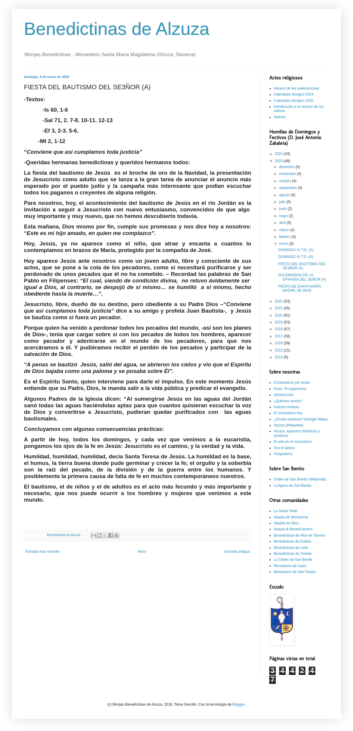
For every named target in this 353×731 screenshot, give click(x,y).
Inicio (142, 551)
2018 (279, 329)
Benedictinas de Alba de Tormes (299, 535)
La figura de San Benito (292, 485)
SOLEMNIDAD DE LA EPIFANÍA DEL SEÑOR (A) (302, 277)
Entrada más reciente (42, 551)
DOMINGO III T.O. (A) (295, 257)
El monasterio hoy (288, 413)
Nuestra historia (286, 407)
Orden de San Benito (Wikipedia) (300, 479)
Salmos (280, 117)
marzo (284, 230)
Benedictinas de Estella (292, 541)
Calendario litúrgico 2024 (294, 94)
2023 (279, 161)
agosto (285, 195)
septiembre (288, 188)
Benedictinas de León (291, 548)
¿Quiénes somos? (288, 401)
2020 (279, 315)
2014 (279, 357)
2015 (279, 350)
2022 (279, 301)
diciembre (287, 167)
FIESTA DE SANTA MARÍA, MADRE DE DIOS (300, 288)
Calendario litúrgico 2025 (294, 101)
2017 (279, 336)
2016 (279, 343)
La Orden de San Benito (293, 560)
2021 (279, 308)
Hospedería (283, 454)
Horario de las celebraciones (296, 88)
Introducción (283, 395)
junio (283, 209)
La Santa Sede (285, 511)
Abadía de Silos (286, 523)
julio (283, 202)
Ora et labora (284, 448)
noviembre (288, 174)
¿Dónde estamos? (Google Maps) (301, 419)
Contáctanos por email (292, 382)
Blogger (238, 704)
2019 (279, 322)
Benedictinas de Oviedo (293, 554)
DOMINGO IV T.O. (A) (296, 250)
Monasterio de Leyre (290, 566)
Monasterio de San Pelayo (295, 572)
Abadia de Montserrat (291, 517)
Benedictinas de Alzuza (116, 29)
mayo (284, 216)
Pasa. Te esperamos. (291, 389)
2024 (279, 154)
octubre (285, 181)
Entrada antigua (237, 551)
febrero (285, 237)
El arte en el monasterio (293, 442)
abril (283, 223)
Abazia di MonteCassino (293, 529)
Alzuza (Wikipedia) (288, 425)
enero (284, 244)
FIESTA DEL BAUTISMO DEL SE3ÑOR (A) (302, 266)
